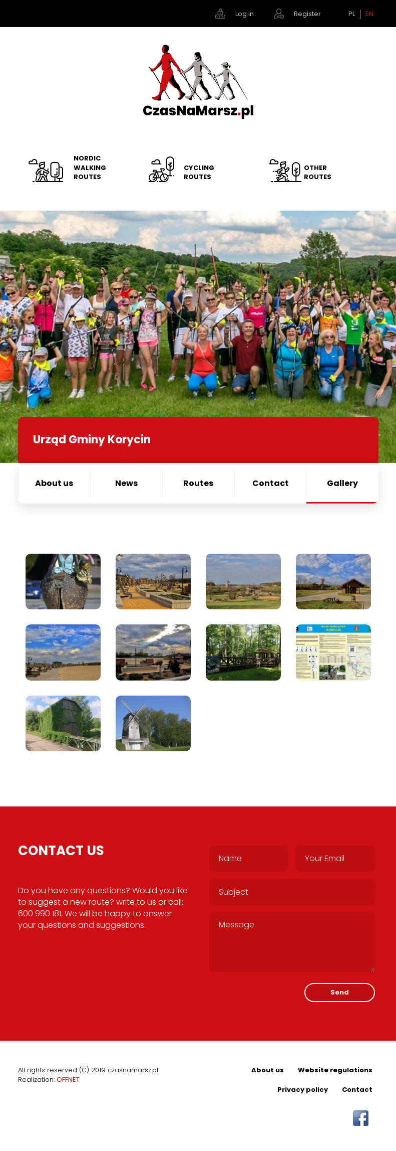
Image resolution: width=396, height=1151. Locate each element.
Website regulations (335, 1070)
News (126, 483)
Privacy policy (302, 1089)
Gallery (342, 483)
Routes (198, 483)
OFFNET (68, 1079)
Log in (244, 14)
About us (54, 483)
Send (339, 992)
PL (351, 14)
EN (369, 14)
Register (307, 14)
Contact (270, 483)
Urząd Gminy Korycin (92, 439)
